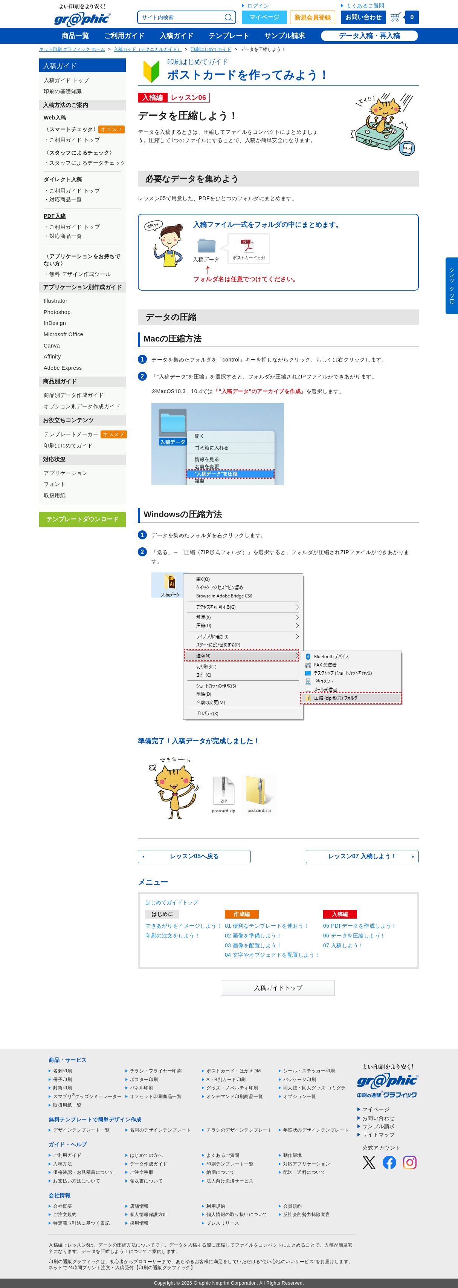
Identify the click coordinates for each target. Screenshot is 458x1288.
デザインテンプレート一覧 (81, 1130)
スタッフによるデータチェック (87, 163)
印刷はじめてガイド (211, 49)
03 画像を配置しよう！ (253, 945)
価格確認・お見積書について (83, 1172)
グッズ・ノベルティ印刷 (232, 1087)
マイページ (264, 17)
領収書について (146, 1181)
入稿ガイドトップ (278, 988)
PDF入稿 (55, 216)
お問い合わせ (363, 17)
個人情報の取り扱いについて (237, 1214)
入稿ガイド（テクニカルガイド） (148, 49)
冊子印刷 (62, 1079)
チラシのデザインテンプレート (239, 1130)
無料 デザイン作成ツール (80, 274)
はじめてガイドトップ (171, 902)
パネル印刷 (142, 1087)
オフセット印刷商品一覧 (156, 1096)
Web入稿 (55, 118)
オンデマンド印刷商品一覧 (234, 1096)
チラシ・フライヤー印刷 (156, 1071)
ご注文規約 (65, 1214)
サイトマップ (378, 1135)
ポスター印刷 (144, 1079)
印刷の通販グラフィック (75, 1261)
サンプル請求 (378, 1126)
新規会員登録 (313, 17)
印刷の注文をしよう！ (172, 936)
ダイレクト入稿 (63, 179)
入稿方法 (62, 1164)
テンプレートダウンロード (82, 519)
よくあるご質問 (365, 6)
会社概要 (62, 1206)
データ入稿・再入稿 (369, 36)
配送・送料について (304, 1172)
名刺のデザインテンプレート (160, 1130)
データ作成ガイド (149, 1164)
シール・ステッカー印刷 (309, 1071)
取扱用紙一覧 (67, 1105)
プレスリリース (223, 1223)
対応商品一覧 (65, 199)
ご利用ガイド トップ (74, 140)
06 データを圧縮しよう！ (354, 936)
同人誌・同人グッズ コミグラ (314, 1087)
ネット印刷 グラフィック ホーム (72, 49)
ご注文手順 (142, 1172)
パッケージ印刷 (299, 1079)
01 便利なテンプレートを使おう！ (267, 926)
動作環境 (292, 1155)
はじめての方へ (146, 1155)
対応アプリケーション (306, 1164)
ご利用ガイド (67, 1155)
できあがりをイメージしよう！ (183, 926)
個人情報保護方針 (149, 1214)
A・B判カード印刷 (226, 1079)
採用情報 (139, 1223)
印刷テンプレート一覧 (229, 1164)
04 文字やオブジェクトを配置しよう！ (272, 955)
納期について (220, 1172)
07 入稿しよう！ (343, 945)
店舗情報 (139, 1206)
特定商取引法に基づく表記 (81, 1223)
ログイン (258, 6)
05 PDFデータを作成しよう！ (360, 926)
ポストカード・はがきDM (233, 1071)
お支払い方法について (76, 1181)
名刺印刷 (62, 1071)
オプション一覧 (299, 1096)
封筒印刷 (62, 1087)
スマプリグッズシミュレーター (87, 1096)
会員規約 (292, 1206)
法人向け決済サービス (229, 1181)
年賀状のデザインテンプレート (316, 1130)
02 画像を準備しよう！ (253, 936)
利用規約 (215, 1206)
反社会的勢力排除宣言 (306, 1214)
